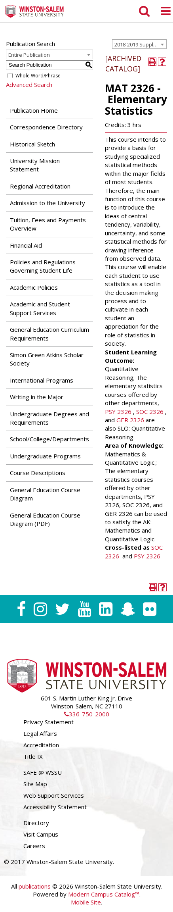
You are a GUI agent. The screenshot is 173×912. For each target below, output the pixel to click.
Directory (36, 823)
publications (35, 886)
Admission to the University (47, 203)
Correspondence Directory (46, 127)
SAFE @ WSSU (42, 772)
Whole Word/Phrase (38, 75)
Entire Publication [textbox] (29, 54)
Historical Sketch (32, 144)
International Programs (41, 380)
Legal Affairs (40, 733)
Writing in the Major (36, 397)
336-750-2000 (86, 714)
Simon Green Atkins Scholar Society (47, 359)
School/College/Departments (49, 439)
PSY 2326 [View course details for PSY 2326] (118, 412)
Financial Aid (26, 245)
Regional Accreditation (40, 186)
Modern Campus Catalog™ (103, 894)
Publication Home (34, 110)
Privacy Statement (48, 722)
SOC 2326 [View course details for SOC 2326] (149, 412)
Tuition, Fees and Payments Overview (48, 224)
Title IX (33, 756)
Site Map (35, 784)
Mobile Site (86, 902)
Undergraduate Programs (45, 456)
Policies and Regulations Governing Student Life (43, 266)
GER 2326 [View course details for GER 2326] (130, 420)
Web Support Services (53, 795)
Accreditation (41, 745)
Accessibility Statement (55, 807)
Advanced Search (29, 85)
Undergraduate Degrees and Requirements (49, 418)
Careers (34, 846)
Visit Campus (40, 834)
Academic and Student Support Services (40, 308)
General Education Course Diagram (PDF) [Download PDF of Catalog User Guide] (45, 519)
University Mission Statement (35, 165)
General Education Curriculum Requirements (49, 333)
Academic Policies (34, 287)
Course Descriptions (37, 473)
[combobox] (139, 44)
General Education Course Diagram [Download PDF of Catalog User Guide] (45, 494)
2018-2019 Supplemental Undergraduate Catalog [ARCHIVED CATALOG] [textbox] (140, 44)
